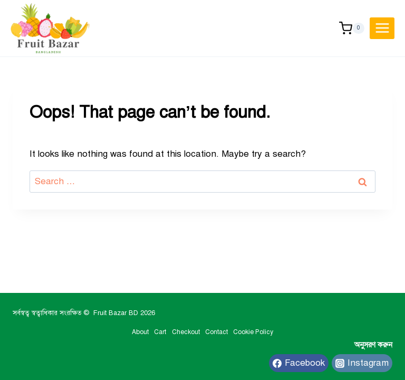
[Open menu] (382, 28)
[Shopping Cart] (351, 28)
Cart (160, 332)
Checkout (186, 332)
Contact (216, 332)
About (140, 332)
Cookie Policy (253, 332)
